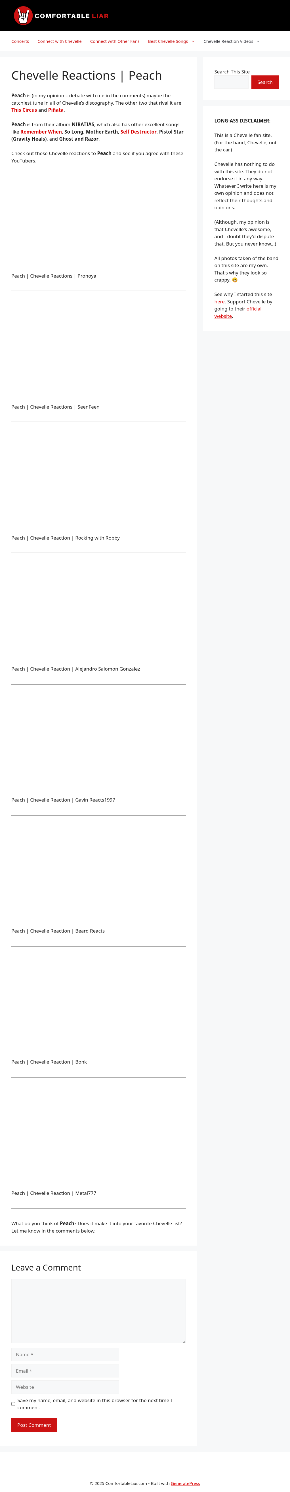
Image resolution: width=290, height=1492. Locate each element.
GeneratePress (185, 1483)
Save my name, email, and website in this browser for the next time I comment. (95, 1404)
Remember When (41, 131)
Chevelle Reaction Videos (234, 41)
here (219, 301)
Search (265, 82)
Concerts (20, 41)
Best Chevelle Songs (173, 41)
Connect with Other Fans (115, 41)
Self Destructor (139, 131)
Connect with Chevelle (59, 41)
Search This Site (232, 71)
